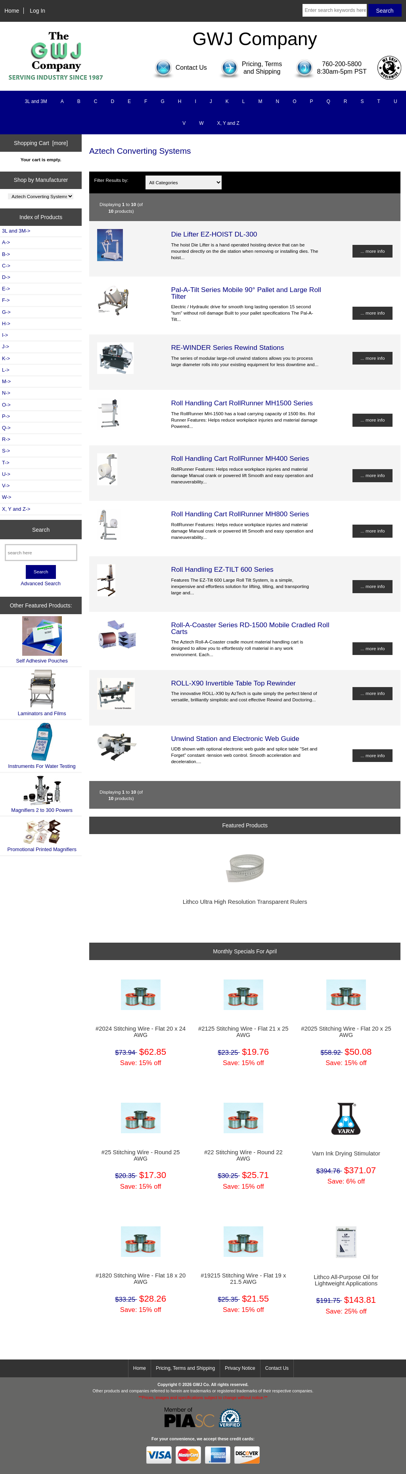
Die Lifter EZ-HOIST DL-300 (214, 234)
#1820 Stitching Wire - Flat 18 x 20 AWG (141, 1278)
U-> (6, 474)
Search (41, 529)
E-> (6, 289)
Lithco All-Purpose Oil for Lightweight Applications (346, 1280)
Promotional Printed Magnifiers (41, 835)
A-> (6, 242)
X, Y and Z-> (16, 509)
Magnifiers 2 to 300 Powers (42, 794)
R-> (6, 439)
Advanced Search (41, 583)
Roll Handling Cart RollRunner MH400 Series (240, 458)
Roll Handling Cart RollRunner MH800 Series (240, 514)
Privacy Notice (240, 1368)
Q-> (6, 428)
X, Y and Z (228, 123)
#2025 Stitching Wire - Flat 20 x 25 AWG (346, 1031)
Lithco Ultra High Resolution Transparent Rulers (245, 902)
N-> (6, 393)
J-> (5, 346)
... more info (372, 251)
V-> (6, 486)
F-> (6, 300)
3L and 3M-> (16, 231)
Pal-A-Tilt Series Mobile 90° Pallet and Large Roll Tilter (246, 293)
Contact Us (277, 1368)
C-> (6, 266)
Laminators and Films (42, 692)
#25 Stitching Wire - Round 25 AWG (141, 1155)
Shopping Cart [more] (41, 143)
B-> (6, 254)
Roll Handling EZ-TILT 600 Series (222, 569)
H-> (6, 323)
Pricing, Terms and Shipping (185, 1368)
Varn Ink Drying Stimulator (346, 1153)
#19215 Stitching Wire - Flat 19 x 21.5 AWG (243, 1278)
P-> (6, 416)
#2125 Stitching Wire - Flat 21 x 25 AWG (243, 1031)
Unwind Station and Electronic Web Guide (235, 739)
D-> (6, 277)
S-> (6, 451)
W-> (6, 497)
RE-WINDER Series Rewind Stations (227, 347)
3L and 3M (36, 101)
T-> (6, 463)
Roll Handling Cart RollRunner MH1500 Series (242, 403)
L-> (6, 370)
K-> (6, 358)
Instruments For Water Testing (42, 745)
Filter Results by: (111, 180)
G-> (6, 312)
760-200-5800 (342, 64)
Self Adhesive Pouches (41, 639)
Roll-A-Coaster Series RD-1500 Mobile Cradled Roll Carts (250, 628)
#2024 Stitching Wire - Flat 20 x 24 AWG (141, 1031)
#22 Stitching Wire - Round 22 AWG (243, 1155)
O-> (6, 405)
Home (11, 11)
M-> (6, 381)
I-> (5, 335)
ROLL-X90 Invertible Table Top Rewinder (233, 683)
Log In (37, 11)
